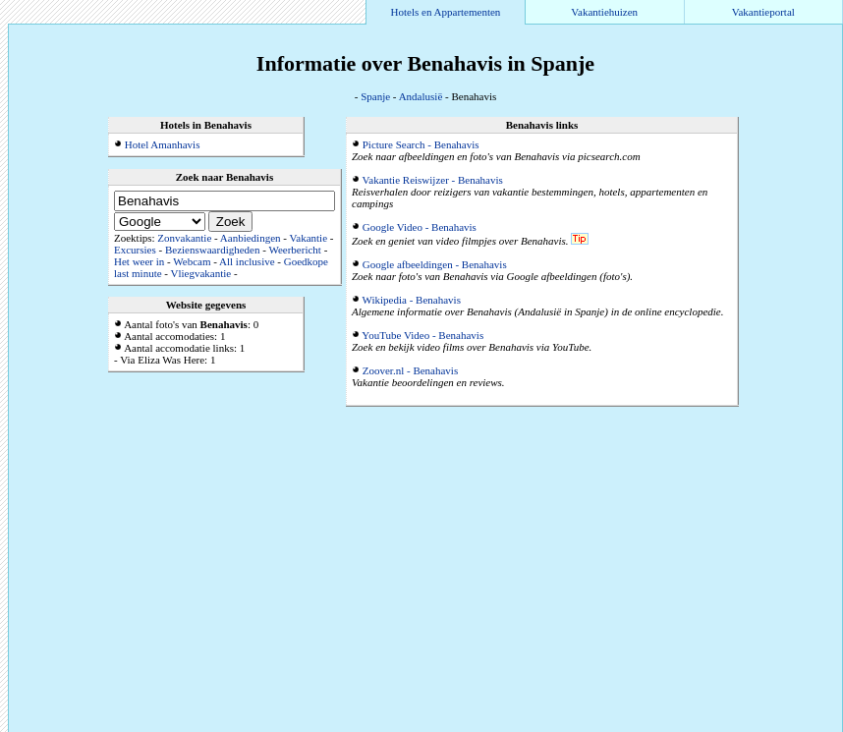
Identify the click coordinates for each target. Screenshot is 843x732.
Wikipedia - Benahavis (412, 300)
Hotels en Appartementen (446, 12)
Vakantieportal (763, 12)
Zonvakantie (184, 238)
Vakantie (308, 238)
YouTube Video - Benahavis (422, 335)
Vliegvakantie (201, 273)
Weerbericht (294, 249)
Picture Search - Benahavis (421, 144)
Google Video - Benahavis (420, 227)
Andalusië (421, 96)
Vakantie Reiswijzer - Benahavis (433, 180)
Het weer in (139, 261)
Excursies (135, 249)
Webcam (191, 261)
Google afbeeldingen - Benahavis (435, 264)
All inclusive (247, 261)
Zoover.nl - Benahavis (410, 370)
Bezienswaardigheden (212, 249)
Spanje (375, 96)
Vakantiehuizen (604, 12)
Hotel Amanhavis (162, 144)
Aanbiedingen (250, 238)
